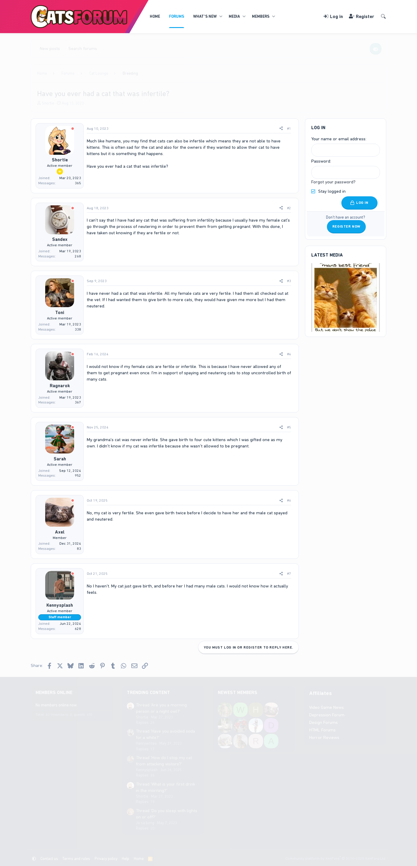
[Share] (281, 128)
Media (234, 16)
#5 (289, 427)
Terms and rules (76, 858)
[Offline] (73, 129)
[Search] (383, 17)
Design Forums (323, 722)
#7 (289, 574)
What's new (205, 16)
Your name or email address (338, 139)
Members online (54, 692)
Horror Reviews (324, 737)
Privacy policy (106, 858)
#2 (289, 208)
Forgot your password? (333, 182)
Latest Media (327, 254)
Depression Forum (326, 715)
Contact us (49, 858)
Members (260, 16)
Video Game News (326, 707)
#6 (289, 500)
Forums (176, 16)
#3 (289, 281)
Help (125, 858)
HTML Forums (322, 730)
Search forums (82, 48)
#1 (289, 128)
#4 (289, 354)
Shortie (48, 103)
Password (320, 161)
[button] (220, 16)
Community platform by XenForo (335, 858)
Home (155, 16)
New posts (50, 48)
